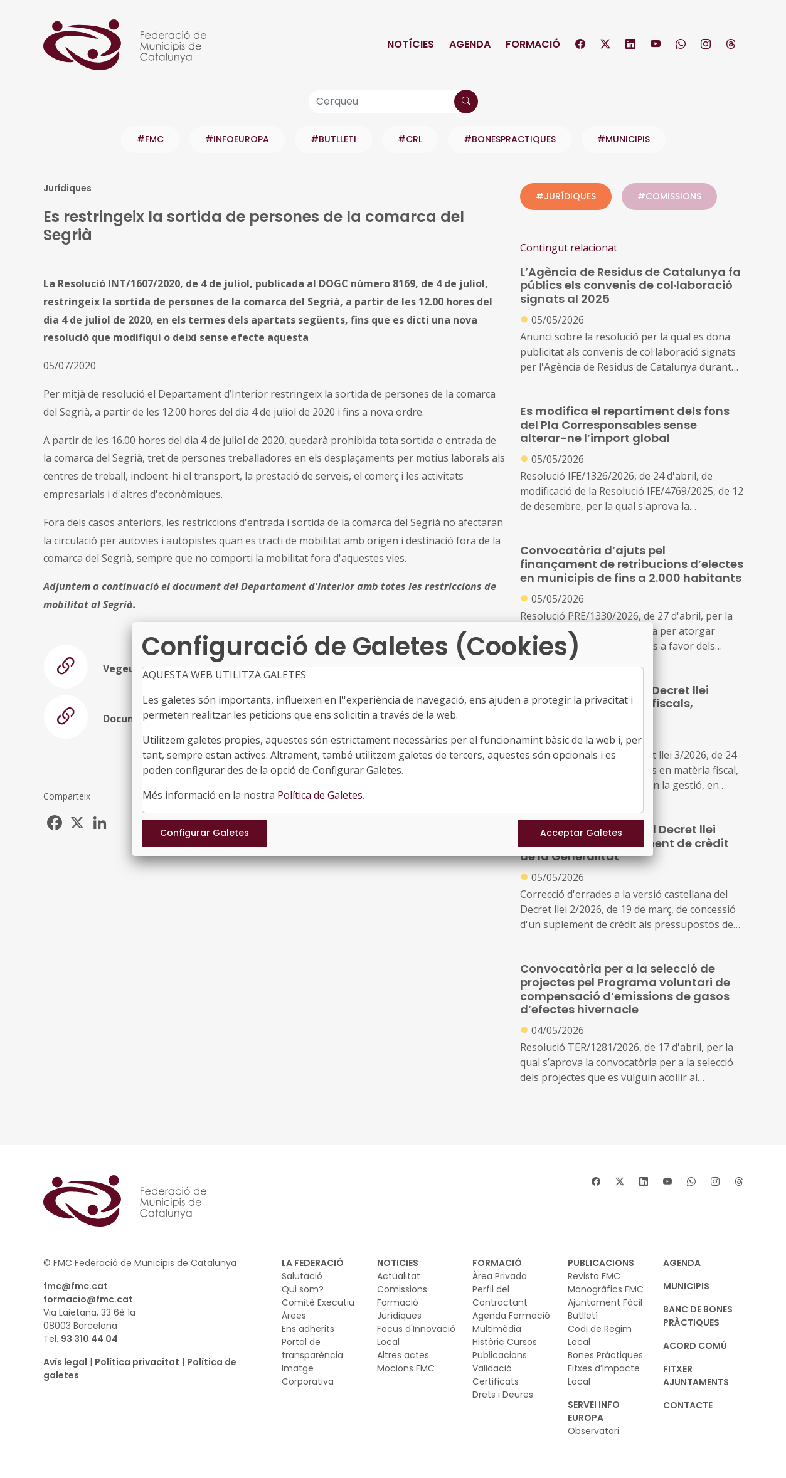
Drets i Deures (502, 1394)
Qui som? (303, 1289)
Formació (533, 44)
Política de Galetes (320, 795)
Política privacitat (137, 1362)
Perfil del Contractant (500, 1296)
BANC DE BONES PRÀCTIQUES (698, 1316)
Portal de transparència (312, 1348)
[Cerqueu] (393, 101)
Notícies (410, 44)
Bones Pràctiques (605, 1355)
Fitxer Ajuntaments (696, 1375)
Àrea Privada (499, 1276)
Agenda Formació (511, 1315)
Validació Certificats (495, 1375)
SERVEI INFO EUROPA (594, 1411)
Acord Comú (695, 1345)
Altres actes (403, 1355)
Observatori (593, 1431)
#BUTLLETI (333, 139)
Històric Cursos (504, 1342)
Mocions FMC (406, 1368)
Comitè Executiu (318, 1302)
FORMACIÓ (497, 1263)
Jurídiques (399, 1315)
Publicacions (499, 1355)
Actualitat (398, 1276)
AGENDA (682, 1263)
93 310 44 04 (89, 1339)
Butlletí (583, 1315)
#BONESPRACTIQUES (510, 139)
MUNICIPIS (686, 1286)
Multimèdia (496, 1328)
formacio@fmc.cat (88, 1299)
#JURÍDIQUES (566, 196)
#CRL (410, 139)
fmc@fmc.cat (75, 1286)
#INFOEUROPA (237, 139)
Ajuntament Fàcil (605, 1302)
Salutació (302, 1276)
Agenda (470, 44)
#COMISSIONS (669, 196)
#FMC (150, 139)
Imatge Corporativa (308, 1375)
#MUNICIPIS (623, 139)
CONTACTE (688, 1405)
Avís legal (65, 1362)
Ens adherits (308, 1328)
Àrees (294, 1315)
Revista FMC (594, 1276)
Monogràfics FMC (606, 1289)
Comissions (402, 1289)
